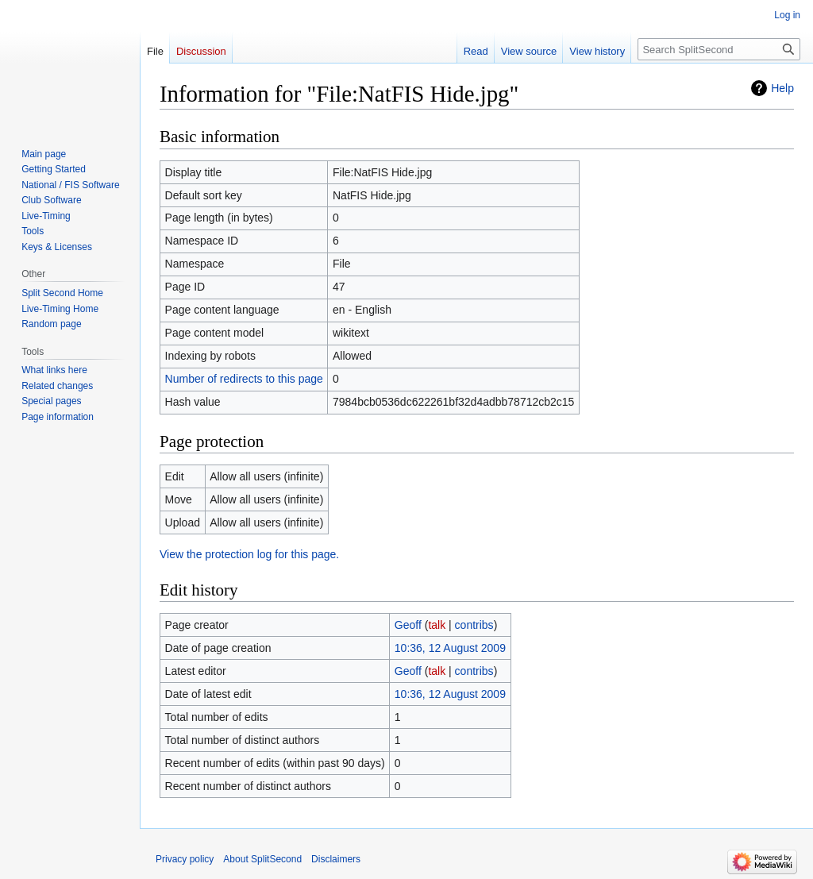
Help (782, 88)
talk (436, 625)
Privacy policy (185, 859)
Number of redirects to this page (244, 378)
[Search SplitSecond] (719, 49)
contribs (474, 625)
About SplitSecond (262, 859)
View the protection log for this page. (249, 554)
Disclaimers (335, 859)
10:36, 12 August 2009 (450, 648)
